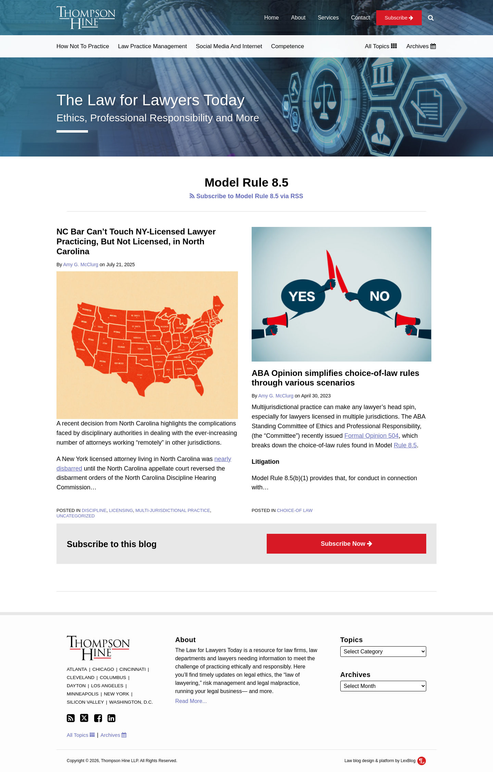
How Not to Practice (82, 46)
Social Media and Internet (229, 46)
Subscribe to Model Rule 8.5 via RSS (246, 196)
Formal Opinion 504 (371, 435)
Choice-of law (295, 510)
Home (271, 18)
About (298, 18)
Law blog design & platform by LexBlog (385, 760)
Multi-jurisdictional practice (172, 510)
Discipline (94, 510)
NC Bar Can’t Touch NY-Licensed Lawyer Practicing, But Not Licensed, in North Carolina (136, 241)
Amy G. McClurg (80, 264)
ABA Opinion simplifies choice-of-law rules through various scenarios (335, 378)
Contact (360, 18)
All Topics (381, 46)
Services (328, 18)
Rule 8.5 (405, 445)
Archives (421, 46)
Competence (287, 46)
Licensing (121, 510)
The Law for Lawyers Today (150, 100)
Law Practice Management (152, 46)
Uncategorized (75, 515)
